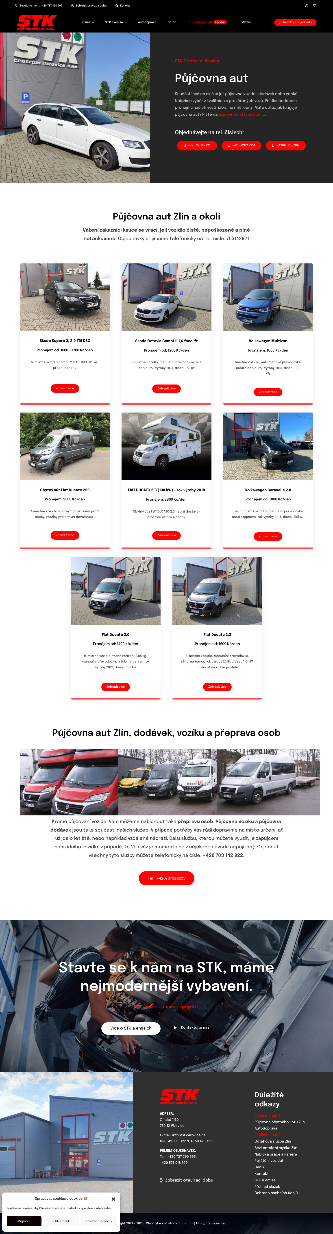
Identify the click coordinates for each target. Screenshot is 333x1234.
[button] (113, 1199)
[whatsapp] (306, 6)
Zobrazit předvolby (98, 1221)
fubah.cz (186, 1223)
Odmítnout (61, 1221)
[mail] (314, 6)
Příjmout (24, 1221)
